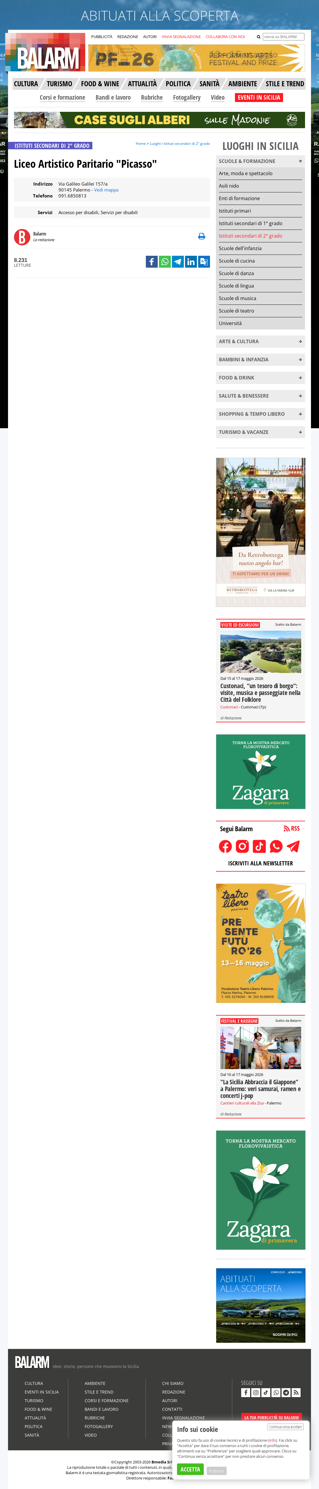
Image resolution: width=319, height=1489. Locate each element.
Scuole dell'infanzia (240, 248)
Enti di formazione (239, 198)
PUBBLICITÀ (101, 36)
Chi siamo (173, 1383)
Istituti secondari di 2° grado (187, 143)
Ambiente (95, 1383)
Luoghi (155, 143)
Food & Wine (38, 1409)
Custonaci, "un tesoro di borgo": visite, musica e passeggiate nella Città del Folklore (260, 693)
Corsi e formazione (62, 97)
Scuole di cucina (237, 261)
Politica (33, 1426)
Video (218, 97)
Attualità (35, 1418)
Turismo (34, 1400)
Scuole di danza (236, 273)
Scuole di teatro (236, 310)
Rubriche (152, 97)
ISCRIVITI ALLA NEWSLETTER (260, 863)
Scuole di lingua (236, 286)
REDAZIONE (127, 36)
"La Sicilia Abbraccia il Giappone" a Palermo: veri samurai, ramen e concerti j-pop (260, 1089)
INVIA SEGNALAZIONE (181, 36)
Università (230, 323)
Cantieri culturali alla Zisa (242, 1103)
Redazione (233, 718)
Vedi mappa (106, 190)
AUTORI (150, 36)
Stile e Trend (99, 1392)
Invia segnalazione (183, 1418)
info (272, 1440)
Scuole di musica (237, 298)
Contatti (172, 1409)
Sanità (32, 1435)
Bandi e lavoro (113, 97)
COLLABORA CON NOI (225, 36)
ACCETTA (190, 1469)
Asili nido (229, 186)
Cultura (34, 1383)
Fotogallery (186, 97)
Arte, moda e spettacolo (246, 173)
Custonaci (229, 707)
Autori (169, 1400)
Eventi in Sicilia (42, 1392)
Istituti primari (235, 211)
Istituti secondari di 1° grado (250, 223)
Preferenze (216, 1471)
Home (141, 143)
